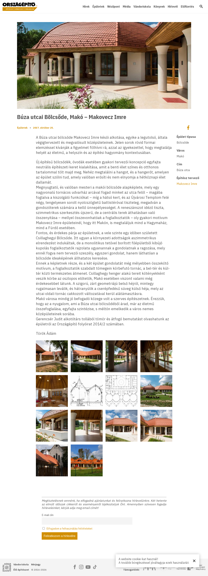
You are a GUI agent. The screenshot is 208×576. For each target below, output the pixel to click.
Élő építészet (21, 569)
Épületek (98, 6)
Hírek (86, 6)
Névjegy (35, 564)
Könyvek (159, 6)
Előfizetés (187, 6)
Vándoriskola (142, 6)
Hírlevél (173, 6)
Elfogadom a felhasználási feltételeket (69, 528)
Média (127, 6)
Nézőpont (113, 6)
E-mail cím (47, 515)
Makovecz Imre (187, 184)
